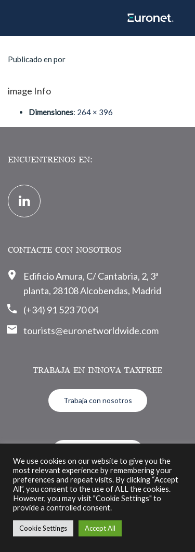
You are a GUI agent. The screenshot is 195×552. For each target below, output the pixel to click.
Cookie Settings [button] (43, 528)
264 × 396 (95, 112)
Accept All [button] (100, 528)
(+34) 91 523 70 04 (60, 309)
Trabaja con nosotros (97, 400)
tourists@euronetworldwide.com (91, 330)
